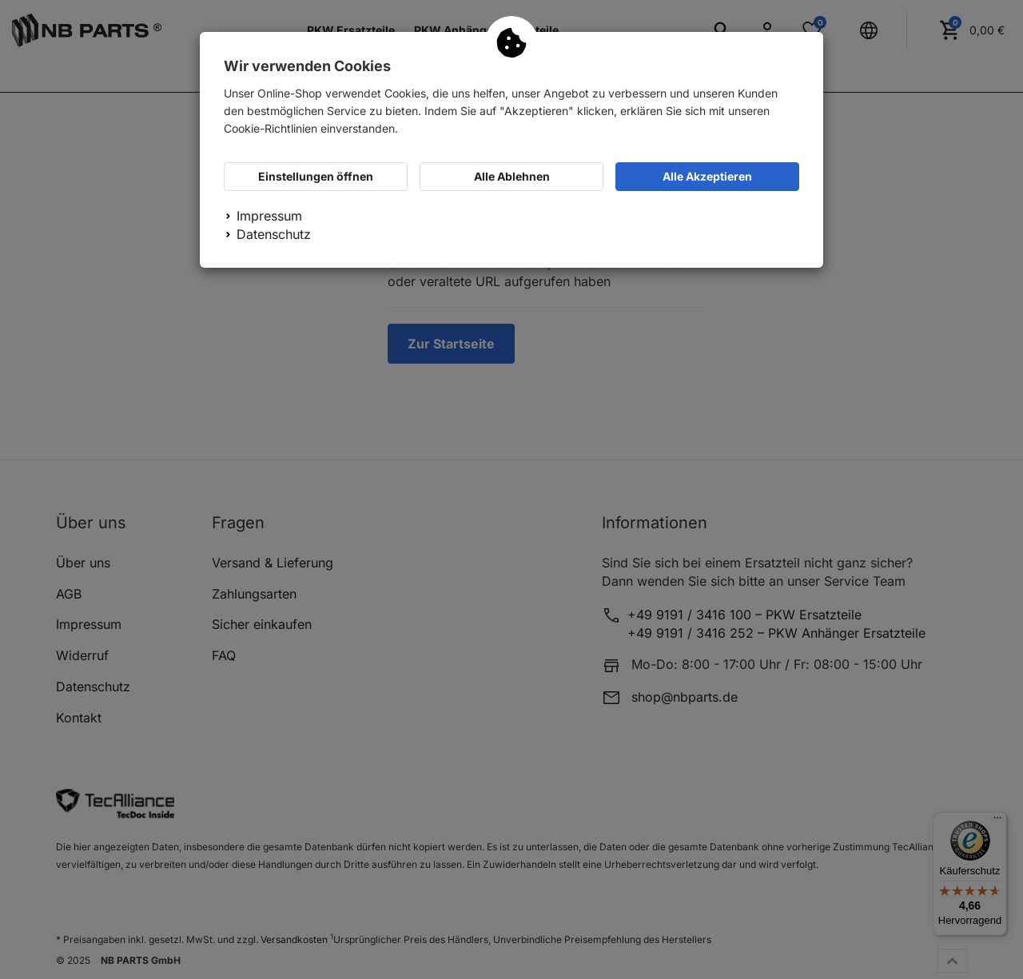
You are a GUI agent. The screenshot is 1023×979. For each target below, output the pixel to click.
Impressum (269, 216)
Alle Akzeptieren (707, 176)
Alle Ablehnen (512, 176)
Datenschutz (274, 234)
